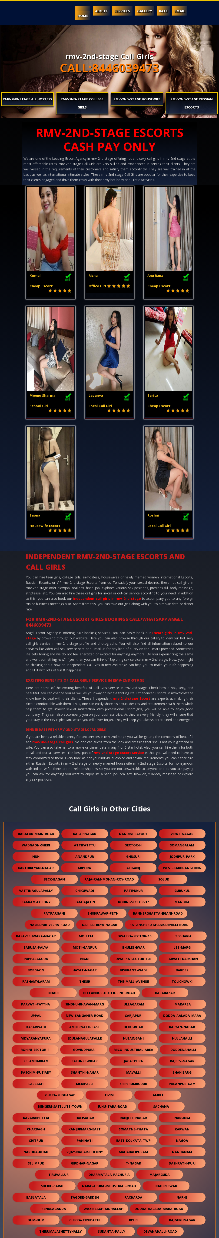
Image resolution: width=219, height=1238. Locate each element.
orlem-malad (133, 1150)
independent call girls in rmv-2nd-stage (107, 483)
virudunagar (84, 1139)
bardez (182, 855)
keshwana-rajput (133, 1139)
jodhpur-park (182, 741)
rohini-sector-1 (35, 934)
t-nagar (133, 1048)
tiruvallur (58, 1059)
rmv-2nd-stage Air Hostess (27, 99)
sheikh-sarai (52, 1071)
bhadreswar (166, 1071)
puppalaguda (36, 843)
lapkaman (84, 1195)
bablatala (36, 1082)
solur (163, 764)
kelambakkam (36, 946)
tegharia (183, 821)
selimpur (36, 1048)
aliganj (133, 752)
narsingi (182, 1002)
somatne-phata (133, 1014)
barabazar (165, 877)
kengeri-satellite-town (60, 991)
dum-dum (36, 1105)
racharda (133, 1082)
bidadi (53, 877)
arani (109, 1207)
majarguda (159, 1059)
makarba (183, 889)
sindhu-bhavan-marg (84, 889)
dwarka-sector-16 (134, 821)
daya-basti (182, 1195)
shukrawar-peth (103, 798)
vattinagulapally (36, 775)
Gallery (144, 11)
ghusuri (133, 741)
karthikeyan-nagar (36, 752)
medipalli (84, 968)
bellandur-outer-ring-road (109, 877)
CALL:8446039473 (109, 68)
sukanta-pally (111, 1116)
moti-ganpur (85, 832)
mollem (86, 821)
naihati (112, 1184)
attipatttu (85, 730)
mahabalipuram (133, 1036)
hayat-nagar (85, 855)
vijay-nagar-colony (84, 1036)
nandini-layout (133, 718)
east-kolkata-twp (133, 1025)
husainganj (133, 923)
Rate (163, 11)
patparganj (54, 798)
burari (182, 1150)
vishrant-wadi (133, 855)
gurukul (182, 775)
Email (180, 11)
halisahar (85, 1002)
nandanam (182, 1036)
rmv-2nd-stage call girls (52, 627)
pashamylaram (36, 866)
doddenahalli (183, 934)
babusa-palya (35, 832)
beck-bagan (54, 764)
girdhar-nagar (84, 1048)
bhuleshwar (133, 832)
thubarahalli (36, 1139)
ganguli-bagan (36, 1161)
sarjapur (133, 900)
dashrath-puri (182, 1048)
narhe (182, 1082)
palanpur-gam (182, 968)
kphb (133, 1105)
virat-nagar (182, 718)
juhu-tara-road (112, 991)
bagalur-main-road (36, 718)
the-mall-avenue (133, 866)
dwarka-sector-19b (133, 843)
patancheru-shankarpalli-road (159, 809)
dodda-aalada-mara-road (159, 1093)
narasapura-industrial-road (109, 1071)
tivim (109, 980)
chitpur (36, 1025)
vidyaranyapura (36, 923)
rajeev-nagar (182, 946)
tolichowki (182, 866)
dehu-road (133, 911)
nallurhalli (36, 1195)
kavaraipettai (36, 1002)
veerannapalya (182, 1127)
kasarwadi (36, 911)
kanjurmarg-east (85, 1014)
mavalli (133, 957)
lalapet (84, 1127)
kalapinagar (84, 718)
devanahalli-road (160, 1116)
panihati (85, 1025)
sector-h (133, 730)
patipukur (133, 775)
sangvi (36, 1127)
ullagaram (134, 889)
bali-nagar (133, 1195)
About (101, 11)
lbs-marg (182, 832)
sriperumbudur (133, 968)
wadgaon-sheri (36, 730)
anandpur (84, 741)
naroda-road (35, 1036)
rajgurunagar (182, 1105)
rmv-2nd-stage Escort (131, 583)
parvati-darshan (182, 843)
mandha (182, 787)
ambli (158, 980)
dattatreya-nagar (99, 809)
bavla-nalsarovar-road (60, 1184)
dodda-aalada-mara (182, 900)
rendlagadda (53, 1093)
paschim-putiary (36, 957)
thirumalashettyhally (60, 1116)
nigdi (84, 843)
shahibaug (182, 957)
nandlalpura (133, 1127)
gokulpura (109, 1173)
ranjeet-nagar (133, 1002)
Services (122, 11)
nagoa (182, 1025)
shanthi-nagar (85, 957)
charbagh (36, 1014)
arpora (84, 752)
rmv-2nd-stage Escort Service (119, 637)
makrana (60, 1173)
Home (83, 15)
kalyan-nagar (182, 911)
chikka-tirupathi (84, 1105)
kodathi (36, 1150)
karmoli (182, 1161)
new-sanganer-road (84, 900)
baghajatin (84, 787)
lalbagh (35, 968)
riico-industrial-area (133, 934)
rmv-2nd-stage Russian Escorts (191, 103)
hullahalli (182, 923)
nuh (36, 741)
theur (84, 866)
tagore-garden (84, 1082)
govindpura (84, 934)
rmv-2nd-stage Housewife (136, 99)
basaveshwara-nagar (36, 821)
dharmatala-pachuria (109, 1059)
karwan (182, 1014)
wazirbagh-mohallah (103, 1093)
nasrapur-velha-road (50, 809)
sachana (161, 991)
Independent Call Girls (49, 1232)
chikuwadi (84, 775)
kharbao (85, 1161)
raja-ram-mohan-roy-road (109, 764)
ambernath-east (84, 911)
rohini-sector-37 (133, 787)
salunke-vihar (85, 946)
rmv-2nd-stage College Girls (82, 103)
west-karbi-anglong (182, 752)
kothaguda (161, 1184)
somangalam (182, 730)
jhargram (133, 1161)
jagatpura (133, 946)
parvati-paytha (35, 889)
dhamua (84, 1150)
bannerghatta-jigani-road (158, 798)
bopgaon (36, 855)
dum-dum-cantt (182, 1139)
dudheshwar (157, 1173)
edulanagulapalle (84, 923)
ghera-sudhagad (60, 980)
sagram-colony (36, 787)
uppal (35, 900)
